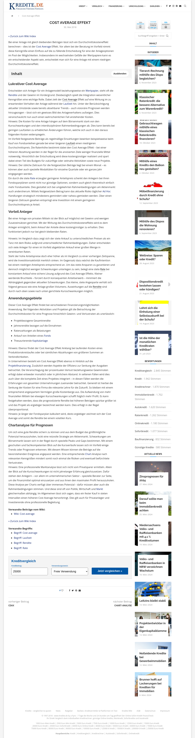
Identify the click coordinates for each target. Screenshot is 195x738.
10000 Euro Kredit (117, 723)
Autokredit (141, 407)
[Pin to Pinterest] (76, 590)
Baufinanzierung (144, 439)
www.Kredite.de (61, 715)
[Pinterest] (177, 6)
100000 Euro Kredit (91, 728)
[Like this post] (64, 590)
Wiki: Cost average (24, 513)
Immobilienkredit (144, 394)
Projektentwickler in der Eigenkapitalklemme (153, 627)
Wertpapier (92, 90)
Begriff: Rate (21, 548)
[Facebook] (166, 6)
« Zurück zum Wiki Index (22, 36)
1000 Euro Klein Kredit (45, 723)
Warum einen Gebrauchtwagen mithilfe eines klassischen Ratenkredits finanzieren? (150, 129)
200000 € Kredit (138, 728)
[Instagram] (173, 6)
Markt (99, 489)
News (58, 711)
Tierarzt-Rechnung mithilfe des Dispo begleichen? (151, 74)
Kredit (82, 6)
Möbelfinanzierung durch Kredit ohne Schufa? (151, 195)
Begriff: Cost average (25, 532)
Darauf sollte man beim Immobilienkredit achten (151, 504)
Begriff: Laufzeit (23, 538)
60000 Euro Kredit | (138, 726)
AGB (138, 711)
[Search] (185, 6)
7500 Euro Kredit (100, 723)
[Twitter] (170, 6)
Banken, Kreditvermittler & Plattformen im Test (97, 711)
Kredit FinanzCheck (145, 715)
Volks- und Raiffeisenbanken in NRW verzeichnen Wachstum (152, 564)
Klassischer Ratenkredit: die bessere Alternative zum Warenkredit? (152, 103)
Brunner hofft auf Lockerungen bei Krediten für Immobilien (150, 685)
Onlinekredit (142, 423)
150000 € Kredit (123, 728)
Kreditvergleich (143, 370)
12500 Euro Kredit (134, 723)
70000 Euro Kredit (154, 726)
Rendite (12, 95)
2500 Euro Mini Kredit (66, 723)
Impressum (165, 711)
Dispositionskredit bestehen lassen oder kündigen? (151, 285)
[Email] (180, 6)
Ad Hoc (107, 191)
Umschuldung (136, 6)
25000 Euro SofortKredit (60, 726)
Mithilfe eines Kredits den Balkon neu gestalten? (151, 165)
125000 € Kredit (108, 728)
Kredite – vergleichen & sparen (38, 711)
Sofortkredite (129, 718)
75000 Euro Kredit (39, 728)
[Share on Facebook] (69, 590)
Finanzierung (115, 6)
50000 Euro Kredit (120, 726)
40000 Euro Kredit (103, 726)
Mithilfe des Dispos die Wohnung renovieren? (151, 225)
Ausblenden (119, 73)
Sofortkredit (141, 431)
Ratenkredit (141, 415)
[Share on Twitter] (73, 590)
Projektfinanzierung (19, 365)
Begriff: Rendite (22, 543)
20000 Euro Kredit (40, 726)
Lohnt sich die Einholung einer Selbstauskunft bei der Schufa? (151, 313)
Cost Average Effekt (31, 15)
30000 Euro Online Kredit (83, 726)
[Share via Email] (80, 590)
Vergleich (97, 6)
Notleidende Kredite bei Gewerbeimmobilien (152, 657)
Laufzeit (67, 103)
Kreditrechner (143, 386)
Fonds (47, 335)
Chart (88, 454)
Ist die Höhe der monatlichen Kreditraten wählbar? (149, 343)
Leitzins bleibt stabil (152, 600)
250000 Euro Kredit (155, 728)
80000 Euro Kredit (56, 728)
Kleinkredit (118, 718)
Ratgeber (69, 711)
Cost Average (43, 46)
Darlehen (155, 6)
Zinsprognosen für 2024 (151, 478)
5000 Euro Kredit (84, 723)
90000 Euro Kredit (73, 728)
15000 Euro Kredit (151, 723)
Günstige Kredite (144, 447)
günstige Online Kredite (103, 718)
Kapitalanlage (40, 340)
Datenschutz (150, 711)
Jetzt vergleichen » (110, 571)
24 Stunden (101, 715)
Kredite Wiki (127, 711)
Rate (32, 178)
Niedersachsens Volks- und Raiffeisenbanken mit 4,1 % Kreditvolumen (150, 533)
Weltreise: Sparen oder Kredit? (151, 257)
